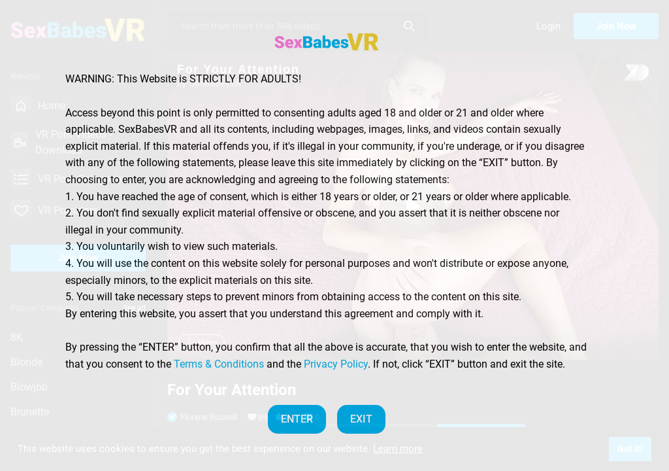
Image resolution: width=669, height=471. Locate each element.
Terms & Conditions (219, 364)
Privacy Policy (336, 364)
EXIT (361, 419)
